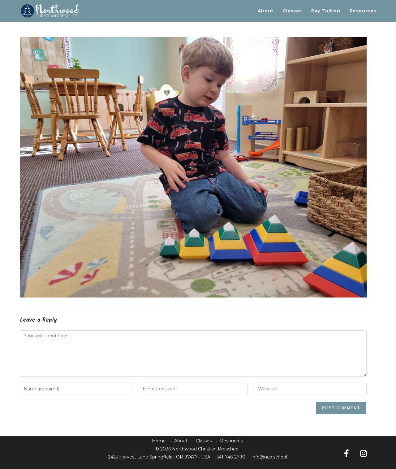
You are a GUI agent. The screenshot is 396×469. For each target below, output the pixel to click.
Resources (231, 441)
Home (159, 441)
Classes (204, 441)
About (180, 441)
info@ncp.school (269, 457)
